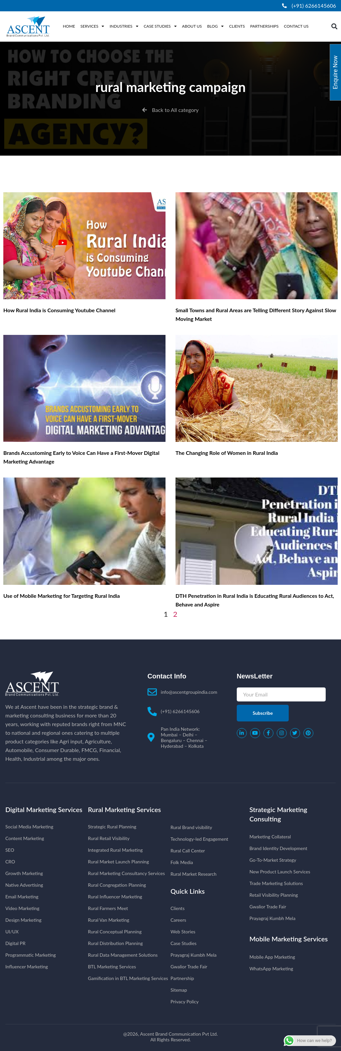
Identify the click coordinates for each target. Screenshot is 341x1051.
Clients (237, 26)
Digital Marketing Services (43, 809)
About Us (192, 26)
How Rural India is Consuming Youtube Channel (59, 310)
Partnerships (264, 26)
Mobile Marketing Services (288, 939)
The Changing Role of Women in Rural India (226, 453)
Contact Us (296, 26)
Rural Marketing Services (124, 809)
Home (69, 26)
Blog (215, 26)
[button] (334, 26)
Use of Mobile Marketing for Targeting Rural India (61, 595)
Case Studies (160, 26)
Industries (124, 26)
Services (93, 26)
